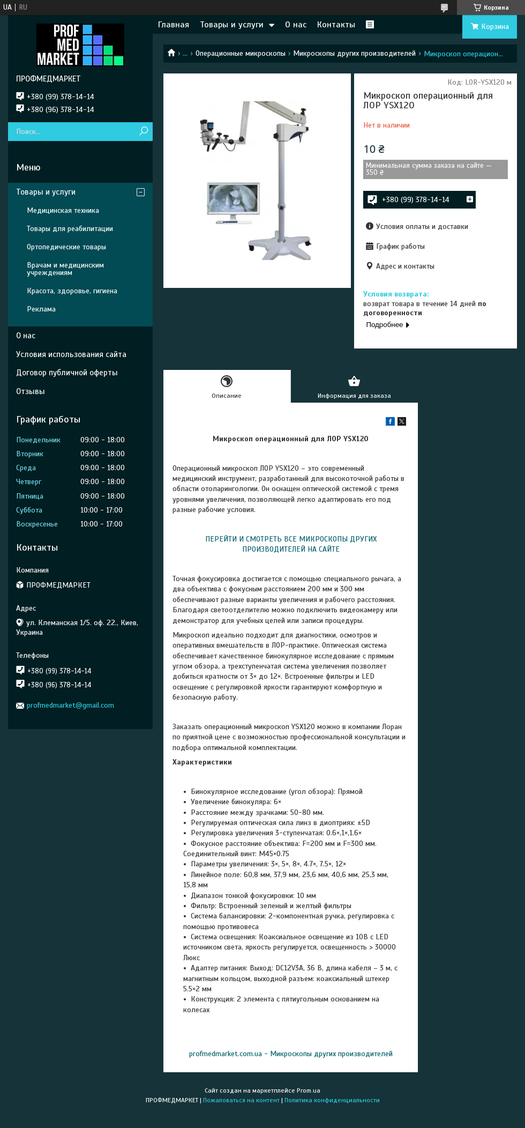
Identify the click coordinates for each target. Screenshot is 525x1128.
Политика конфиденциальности (332, 1100)
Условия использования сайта (71, 354)
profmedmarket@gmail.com (70, 705)
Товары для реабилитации (70, 228)
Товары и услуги (232, 24)
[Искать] (143, 131)
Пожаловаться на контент (241, 1100)
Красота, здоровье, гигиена (72, 290)
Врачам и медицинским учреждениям (65, 269)
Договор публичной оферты (67, 372)
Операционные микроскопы (241, 53)
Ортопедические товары (66, 246)
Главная (173, 24)
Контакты (336, 24)
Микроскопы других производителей (354, 53)
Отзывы (30, 391)
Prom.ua (308, 1090)
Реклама (41, 309)
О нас (295, 24)
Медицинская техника (63, 210)
